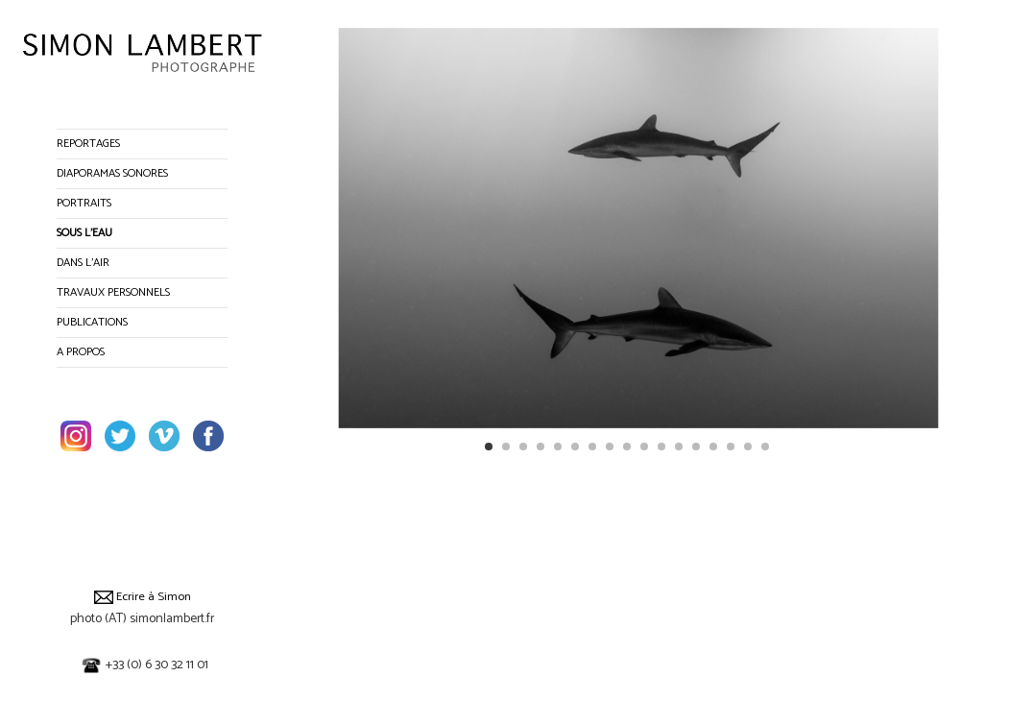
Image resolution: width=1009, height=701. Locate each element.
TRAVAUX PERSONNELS (113, 292)
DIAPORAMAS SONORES (112, 173)
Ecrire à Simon (142, 597)
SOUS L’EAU (84, 233)
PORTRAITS (84, 203)
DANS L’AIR (83, 263)
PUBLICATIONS (92, 322)
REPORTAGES (88, 143)
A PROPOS (81, 352)
